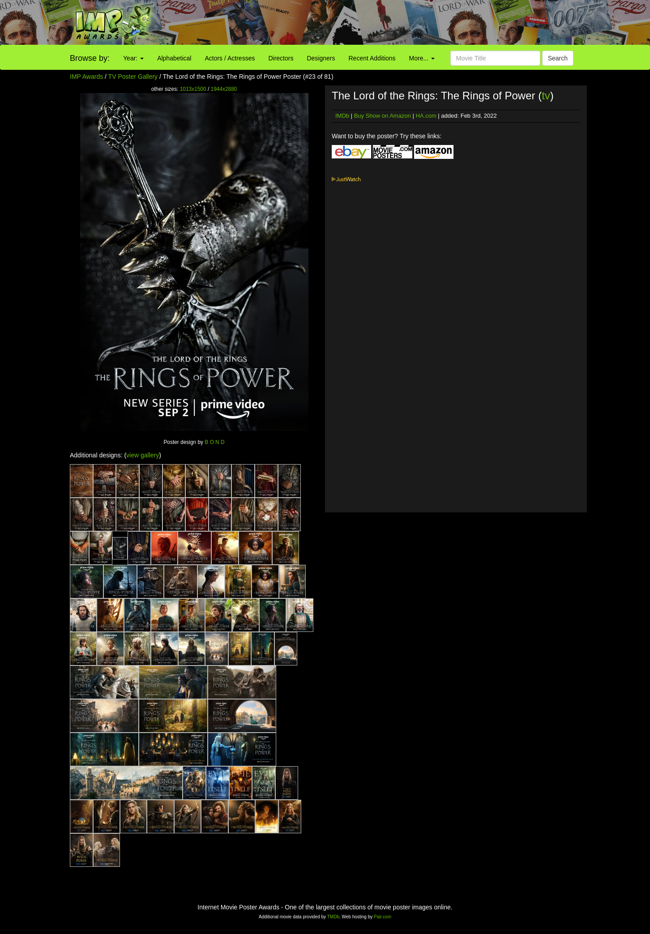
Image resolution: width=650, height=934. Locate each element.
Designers (321, 58)
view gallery (142, 455)
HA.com (425, 115)
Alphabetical (174, 58)
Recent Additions (372, 58)
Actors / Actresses (230, 58)
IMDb (342, 115)
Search (558, 58)
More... (422, 58)
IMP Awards (86, 76)
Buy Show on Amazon (382, 115)
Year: (133, 58)
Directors (280, 58)
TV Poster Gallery (133, 76)
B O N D (214, 442)
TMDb (333, 916)
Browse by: (90, 58)
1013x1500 (193, 89)
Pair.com (382, 916)
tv (546, 96)
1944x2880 (224, 89)
